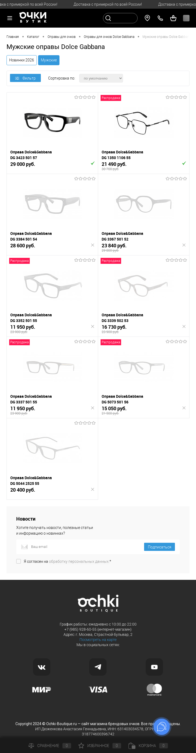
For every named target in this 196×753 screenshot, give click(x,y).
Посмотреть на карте (98, 639)
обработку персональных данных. (79, 561)
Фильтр (25, 78)
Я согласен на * (67, 561)
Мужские (49, 60)
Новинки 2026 (21, 60)
